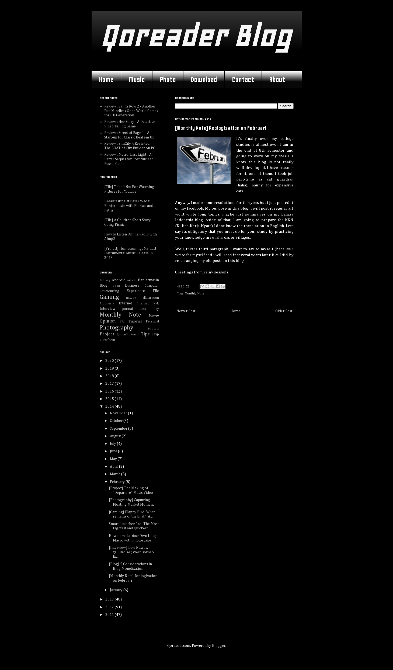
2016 (110, 391)
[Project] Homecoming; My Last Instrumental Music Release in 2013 (130, 253)
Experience (136, 291)
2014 (110, 406)
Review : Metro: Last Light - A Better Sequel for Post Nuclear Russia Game (128, 159)
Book (116, 285)
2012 (110, 607)
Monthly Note (194, 293)
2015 (110, 399)
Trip (155, 334)
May (114, 459)
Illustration (151, 298)
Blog (103, 285)
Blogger (218, 646)
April (114, 466)
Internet (125, 303)
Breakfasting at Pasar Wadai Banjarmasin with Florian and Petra (128, 205)
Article (132, 280)
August (116, 436)
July (113, 444)
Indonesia (107, 303)
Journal (127, 309)
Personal (152, 321)
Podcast (153, 328)
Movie (154, 315)
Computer (152, 285)
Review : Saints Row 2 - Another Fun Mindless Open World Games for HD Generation (131, 111)
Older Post (283, 311)
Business (132, 285)
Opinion (108, 321)
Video (104, 339)
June (114, 451)
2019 (110, 368)
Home (106, 79)
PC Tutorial (131, 321)
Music (136, 79)
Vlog (111, 339)
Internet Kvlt (148, 303)
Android (119, 280)
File (156, 291)
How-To (131, 297)
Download (204, 79)
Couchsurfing (109, 291)
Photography (116, 328)
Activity (105, 280)
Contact (243, 79)
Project (107, 334)
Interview (108, 309)
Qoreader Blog (195, 36)
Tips (145, 334)
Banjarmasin (148, 280)
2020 (110, 361)
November (119, 413)
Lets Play (149, 309)
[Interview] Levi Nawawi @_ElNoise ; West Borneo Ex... (131, 552)
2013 (110, 599)
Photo (168, 79)
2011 (110, 615)
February (118, 482)
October (116, 421)
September (119, 429)
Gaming (109, 297)
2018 (110, 376)
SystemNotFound (127, 334)
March (115, 474)
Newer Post (185, 311)
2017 (110, 384)
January (116, 590)
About (277, 79)
